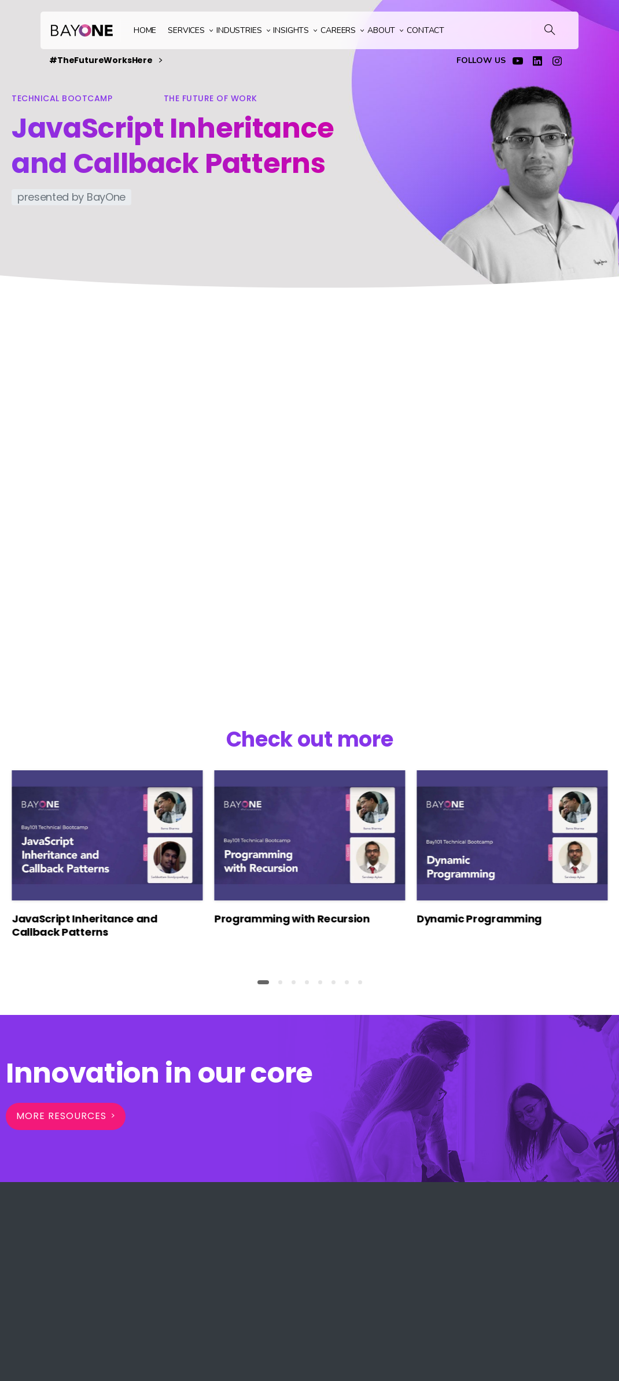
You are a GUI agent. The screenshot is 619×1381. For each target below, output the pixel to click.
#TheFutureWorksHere (105, 61)
